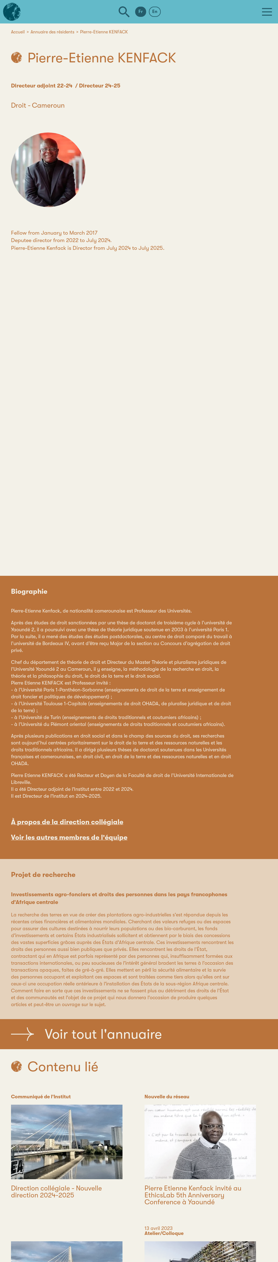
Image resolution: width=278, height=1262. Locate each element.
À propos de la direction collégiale (67, 822)
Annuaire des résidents (52, 32)
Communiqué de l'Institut (41, 1096)
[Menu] (267, 12)
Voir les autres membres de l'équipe (69, 837)
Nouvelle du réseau (167, 1096)
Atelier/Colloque (164, 1233)
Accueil (18, 32)
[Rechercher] (124, 11)
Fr (140, 11)
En (154, 11)
